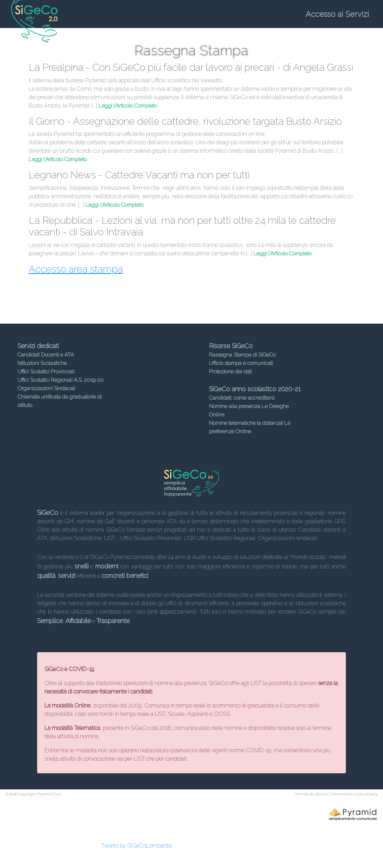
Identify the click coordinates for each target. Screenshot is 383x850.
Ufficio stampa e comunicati (241, 363)
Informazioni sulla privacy (354, 794)
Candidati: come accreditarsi (241, 398)
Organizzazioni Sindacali (46, 388)
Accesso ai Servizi (337, 14)
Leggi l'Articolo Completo (128, 106)
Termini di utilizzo (311, 794)
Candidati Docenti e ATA (46, 355)
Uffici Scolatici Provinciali (46, 371)
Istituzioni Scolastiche (42, 363)
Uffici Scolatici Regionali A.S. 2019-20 (61, 380)
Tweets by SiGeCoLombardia (136, 845)
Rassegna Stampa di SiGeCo (242, 355)
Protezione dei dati (230, 371)
